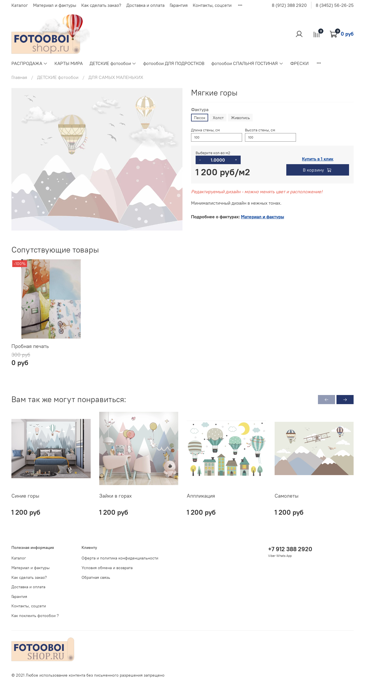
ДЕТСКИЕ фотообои (113, 63)
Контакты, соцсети (212, 5)
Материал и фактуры (54, 5)
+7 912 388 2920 (290, 549)
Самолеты (287, 495)
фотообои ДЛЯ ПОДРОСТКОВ (173, 63)
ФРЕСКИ (299, 63)
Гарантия (179, 5)
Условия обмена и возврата (107, 567)
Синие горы (25, 495)
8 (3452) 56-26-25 (335, 5)
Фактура (199, 109)
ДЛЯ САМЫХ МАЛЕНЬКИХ (115, 77)
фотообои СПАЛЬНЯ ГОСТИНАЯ (247, 63)
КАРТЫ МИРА (68, 63)
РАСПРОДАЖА (29, 63)
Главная (19, 77)
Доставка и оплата (145, 5)
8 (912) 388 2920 (289, 5)
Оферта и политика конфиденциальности (120, 558)
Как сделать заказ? (101, 5)
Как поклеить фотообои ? (35, 615)
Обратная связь (96, 577)
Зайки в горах (115, 495)
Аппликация (201, 495)
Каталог (19, 5)
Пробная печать (30, 346)
